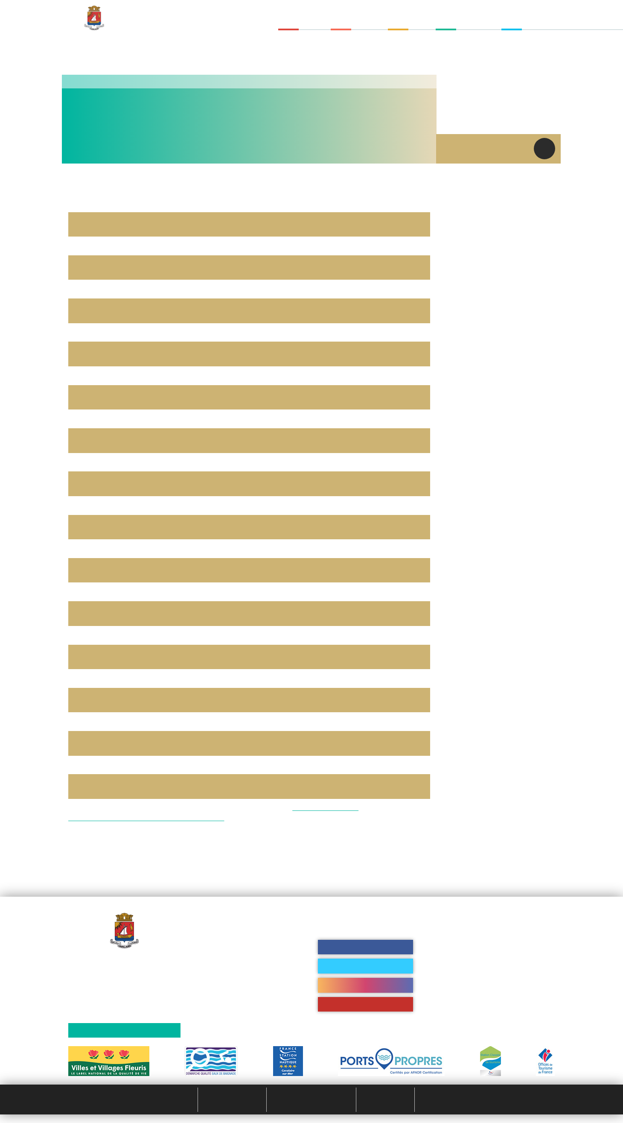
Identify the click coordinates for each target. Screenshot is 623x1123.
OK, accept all (253, 585)
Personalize (380, 585)
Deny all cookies (320, 585)
